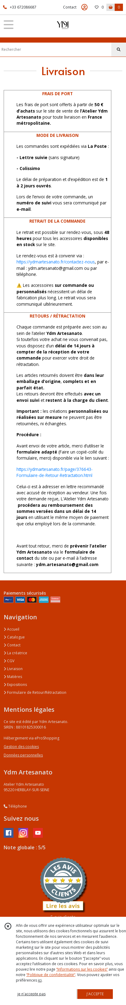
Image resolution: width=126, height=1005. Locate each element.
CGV (9, 660)
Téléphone (15, 806)
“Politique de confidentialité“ (50, 974)
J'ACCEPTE (95, 993)
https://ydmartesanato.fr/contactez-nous (56, 262)
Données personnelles (23, 755)
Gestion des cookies (21, 746)
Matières (13, 676)
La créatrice (15, 653)
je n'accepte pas (31, 993)
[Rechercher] (118, 50)
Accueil (11, 629)
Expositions (15, 684)
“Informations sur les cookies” (82, 969)
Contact (69, 7)
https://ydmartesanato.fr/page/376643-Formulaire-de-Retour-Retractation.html (55, 472)
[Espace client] (84, 7)
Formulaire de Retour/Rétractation (35, 692)
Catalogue (14, 637)
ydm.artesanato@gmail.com (67, 564)
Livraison (13, 668)
